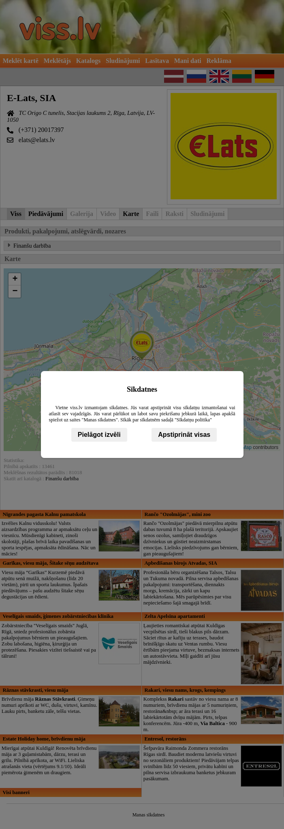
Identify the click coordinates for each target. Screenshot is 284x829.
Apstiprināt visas (184, 434)
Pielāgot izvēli (99, 434)
